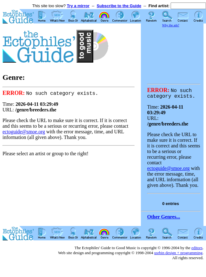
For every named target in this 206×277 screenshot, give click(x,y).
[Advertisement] (172, 51)
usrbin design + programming (178, 254)
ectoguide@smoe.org (24, 132)
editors (196, 249)
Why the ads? (170, 25)
